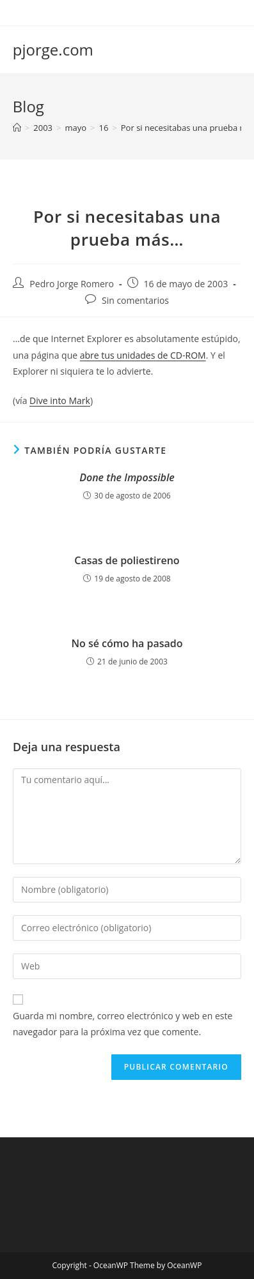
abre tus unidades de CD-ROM (143, 355)
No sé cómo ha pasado (126, 643)
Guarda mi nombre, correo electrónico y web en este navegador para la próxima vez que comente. (122, 1024)
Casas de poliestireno (126, 560)
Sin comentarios (135, 300)
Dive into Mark (59, 400)
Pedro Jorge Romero (71, 284)
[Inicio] (17, 127)
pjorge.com (53, 49)
